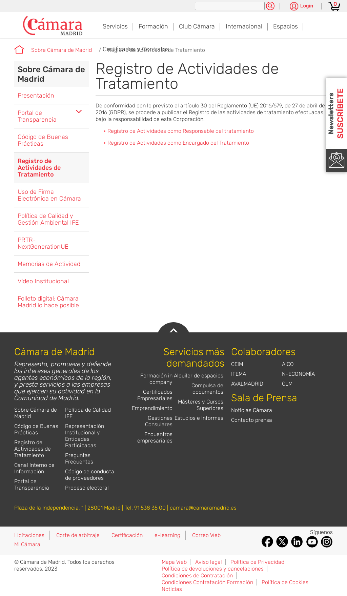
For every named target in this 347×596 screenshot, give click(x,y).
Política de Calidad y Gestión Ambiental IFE (48, 219)
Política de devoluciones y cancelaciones (213, 569)
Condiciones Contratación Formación (207, 582)
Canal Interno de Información (34, 468)
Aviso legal (208, 562)
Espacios (285, 26)
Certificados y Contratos (136, 49)
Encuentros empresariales (154, 437)
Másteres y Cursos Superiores (200, 404)
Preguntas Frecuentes (79, 458)
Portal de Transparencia (37, 116)
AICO (288, 364)
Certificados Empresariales (154, 395)
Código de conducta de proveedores (89, 474)
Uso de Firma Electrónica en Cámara (49, 195)
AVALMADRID (247, 384)
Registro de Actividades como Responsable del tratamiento (180, 131)
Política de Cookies (285, 582)
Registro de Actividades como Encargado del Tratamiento (178, 143)
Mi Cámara (27, 544)
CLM (287, 384)
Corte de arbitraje (78, 535)
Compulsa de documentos (207, 388)
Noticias (172, 589)
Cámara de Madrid (19, 49)
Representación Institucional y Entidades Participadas (84, 436)
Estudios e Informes (199, 418)
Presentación (36, 95)
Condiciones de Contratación (197, 575)
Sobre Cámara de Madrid (61, 50)
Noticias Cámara (251, 410)
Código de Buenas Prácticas (43, 140)
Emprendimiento (152, 408)
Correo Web (206, 535)
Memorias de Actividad (49, 264)
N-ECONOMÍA (298, 374)
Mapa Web (174, 562)
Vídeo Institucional (43, 281)
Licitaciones (29, 535)
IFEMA (238, 374)
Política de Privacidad (257, 562)
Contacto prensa (251, 420)
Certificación (127, 535)
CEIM (237, 364)
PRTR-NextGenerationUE (43, 243)
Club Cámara (197, 26)
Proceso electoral (87, 488)
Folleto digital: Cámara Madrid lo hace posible (48, 302)
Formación (153, 26)
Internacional (244, 26)
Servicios (115, 26)
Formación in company (156, 378)
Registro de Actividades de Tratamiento (39, 168)
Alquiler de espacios (198, 375)
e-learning (167, 535)
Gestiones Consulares (158, 421)
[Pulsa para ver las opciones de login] (301, 7)
